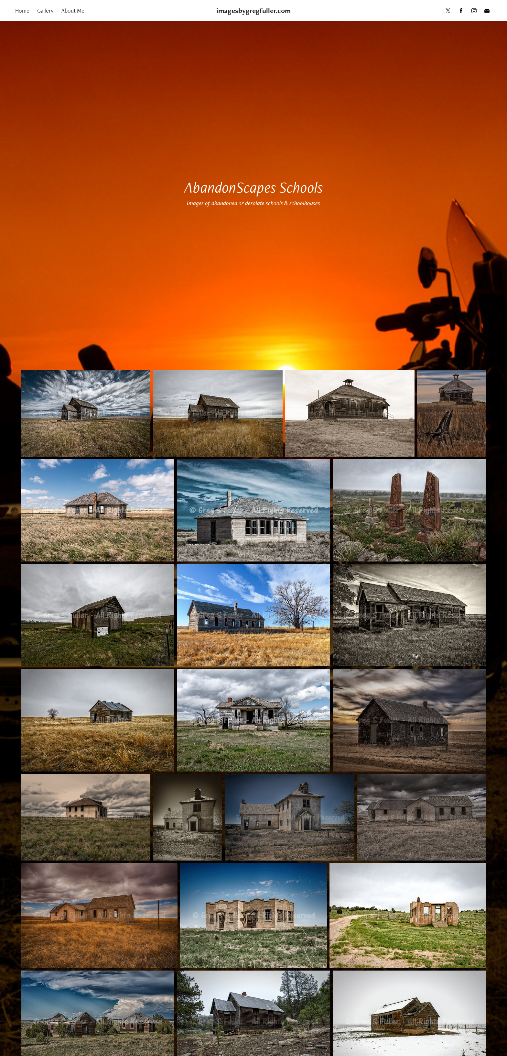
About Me (72, 10)
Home (22, 10)
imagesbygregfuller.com (253, 10)
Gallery (45, 10)
